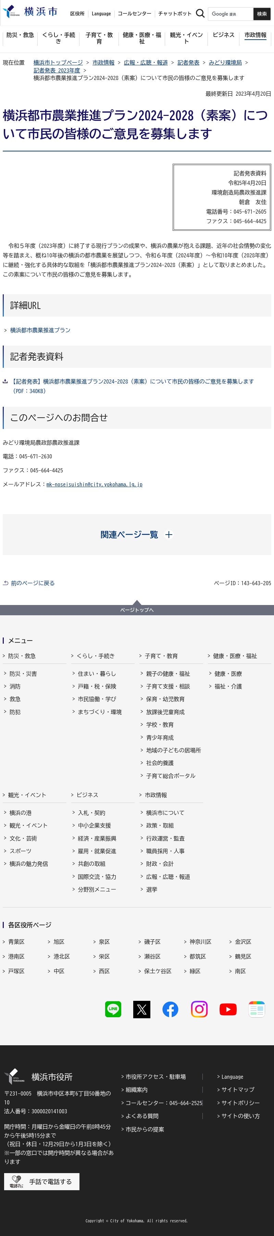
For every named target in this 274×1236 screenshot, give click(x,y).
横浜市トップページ (58, 62)
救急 (15, 699)
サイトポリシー (241, 1103)
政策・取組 (160, 825)
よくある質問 (142, 1116)
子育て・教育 (161, 656)
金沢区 (243, 941)
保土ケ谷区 (158, 971)
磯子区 (152, 941)
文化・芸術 (23, 838)
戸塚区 (16, 971)
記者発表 (188, 62)
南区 (240, 971)
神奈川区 (201, 941)
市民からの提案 (145, 1129)
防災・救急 (22, 656)
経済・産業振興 (97, 838)
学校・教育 (160, 724)
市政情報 (103, 62)
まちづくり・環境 (100, 712)
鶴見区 (243, 956)
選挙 (151, 889)
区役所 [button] (77, 13)
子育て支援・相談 (168, 686)
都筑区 (198, 956)
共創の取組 (91, 863)
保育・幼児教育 (165, 699)
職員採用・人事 (165, 851)
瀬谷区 (152, 956)
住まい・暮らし (97, 673)
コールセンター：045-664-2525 (164, 1103)
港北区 (61, 956)
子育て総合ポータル (171, 776)
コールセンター (134, 13)
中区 (58, 971)
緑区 (195, 971)
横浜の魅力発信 (29, 863)
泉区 (104, 941)
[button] (137, 534)
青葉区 (16, 941)
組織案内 (137, 1089)
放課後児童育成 (165, 712)
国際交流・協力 (97, 876)
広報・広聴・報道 (146, 62)
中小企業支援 (94, 825)
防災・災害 (23, 673)
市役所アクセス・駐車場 (156, 1076)
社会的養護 (160, 763)
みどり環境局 (225, 62)
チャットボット (175, 13)
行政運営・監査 (165, 838)
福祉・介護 (228, 686)
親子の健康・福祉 (168, 673)
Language (233, 1076)
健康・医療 (228, 673)
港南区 (16, 956)
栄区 (104, 956)
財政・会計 (160, 863)
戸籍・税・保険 (97, 686)
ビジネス (88, 795)
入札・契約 (91, 813)
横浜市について (165, 813)
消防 (15, 686)
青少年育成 (160, 737)
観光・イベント (27, 795)
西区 (104, 971)
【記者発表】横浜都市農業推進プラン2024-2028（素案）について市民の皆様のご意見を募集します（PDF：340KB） (132, 386)
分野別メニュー (97, 889)
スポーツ (21, 851)
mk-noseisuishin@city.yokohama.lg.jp (94, 484)
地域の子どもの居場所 (173, 750)
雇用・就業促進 (97, 851)
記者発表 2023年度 (57, 70)
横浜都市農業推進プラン (40, 330)
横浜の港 (21, 813)
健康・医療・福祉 (235, 656)
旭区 (58, 941)
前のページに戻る (33, 583)
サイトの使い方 (241, 1116)
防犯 (15, 712)
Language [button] (101, 13)
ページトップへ (137, 610)
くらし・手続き (96, 656)
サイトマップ (238, 1089)
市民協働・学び (97, 699)
